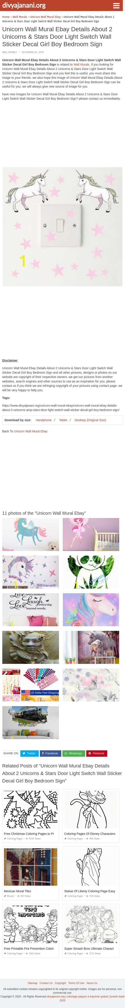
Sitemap (32, 983)
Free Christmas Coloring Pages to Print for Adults (37, 833)
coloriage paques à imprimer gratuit (87, 996)
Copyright (60, 983)
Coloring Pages (13, 838)
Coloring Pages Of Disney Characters (89, 833)
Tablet (63, 420)
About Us (91, 983)
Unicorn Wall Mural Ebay (31, 431)
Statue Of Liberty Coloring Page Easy (89, 891)
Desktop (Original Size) (90, 420)
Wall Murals (9, 52)
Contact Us (46, 983)
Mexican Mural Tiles (17, 891)
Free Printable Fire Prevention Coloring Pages (35, 948)
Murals (9, 896)
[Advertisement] (62, 135)
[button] (116, 5)
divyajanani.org (24, 5)
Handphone (43, 420)
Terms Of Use (76, 983)
